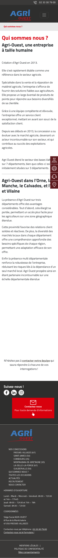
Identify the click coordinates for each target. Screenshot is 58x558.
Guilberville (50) (22, 468)
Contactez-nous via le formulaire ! (19, 532)
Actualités (14, 478)
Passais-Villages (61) (25, 452)
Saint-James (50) (22, 455)
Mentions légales (28, 545)
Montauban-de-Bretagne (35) (29, 462)
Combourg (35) (21, 458)
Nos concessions (18, 449)
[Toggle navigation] (44, 15)
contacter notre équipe (36, 360)
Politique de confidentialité (29, 548)
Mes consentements (29, 552)
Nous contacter (17, 484)
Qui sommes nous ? (18, 471)
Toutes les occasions (20, 475)
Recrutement (16, 481)
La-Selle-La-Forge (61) (26, 465)
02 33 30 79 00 (45, 2)
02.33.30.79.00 (40, 529)
